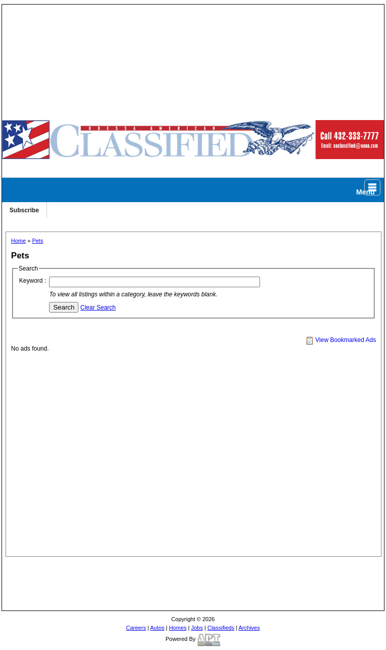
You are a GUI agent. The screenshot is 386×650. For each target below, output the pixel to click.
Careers (136, 628)
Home (18, 241)
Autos (157, 628)
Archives (249, 628)
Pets (37, 241)
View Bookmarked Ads (341, 339)
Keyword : (32, 280)
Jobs (197, 628)
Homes (178, 628)
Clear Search (98, 307)
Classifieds (220, 628)
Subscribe (24, 210)
